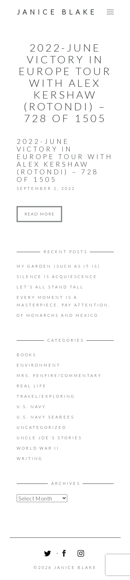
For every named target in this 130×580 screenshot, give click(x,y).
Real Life (32, 386)
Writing (30, 458)
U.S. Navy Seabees (46, 417)
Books (26, 354)
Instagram (81, 554)
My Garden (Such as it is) (59, 266)
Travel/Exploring (46, 396)
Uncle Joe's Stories (49, 437)
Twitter (48, 554)
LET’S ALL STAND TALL (50, 287)
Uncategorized (42, 427)
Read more (40, 214)
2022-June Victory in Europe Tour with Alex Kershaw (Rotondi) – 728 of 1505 (65, 160)
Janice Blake (57, 12)
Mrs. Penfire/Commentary (59, 375)
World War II (38, 448)
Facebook (65, 554)
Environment (39, 365)
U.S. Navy (31, 406)
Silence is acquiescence (57, 276)
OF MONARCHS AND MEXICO (57, 315)
